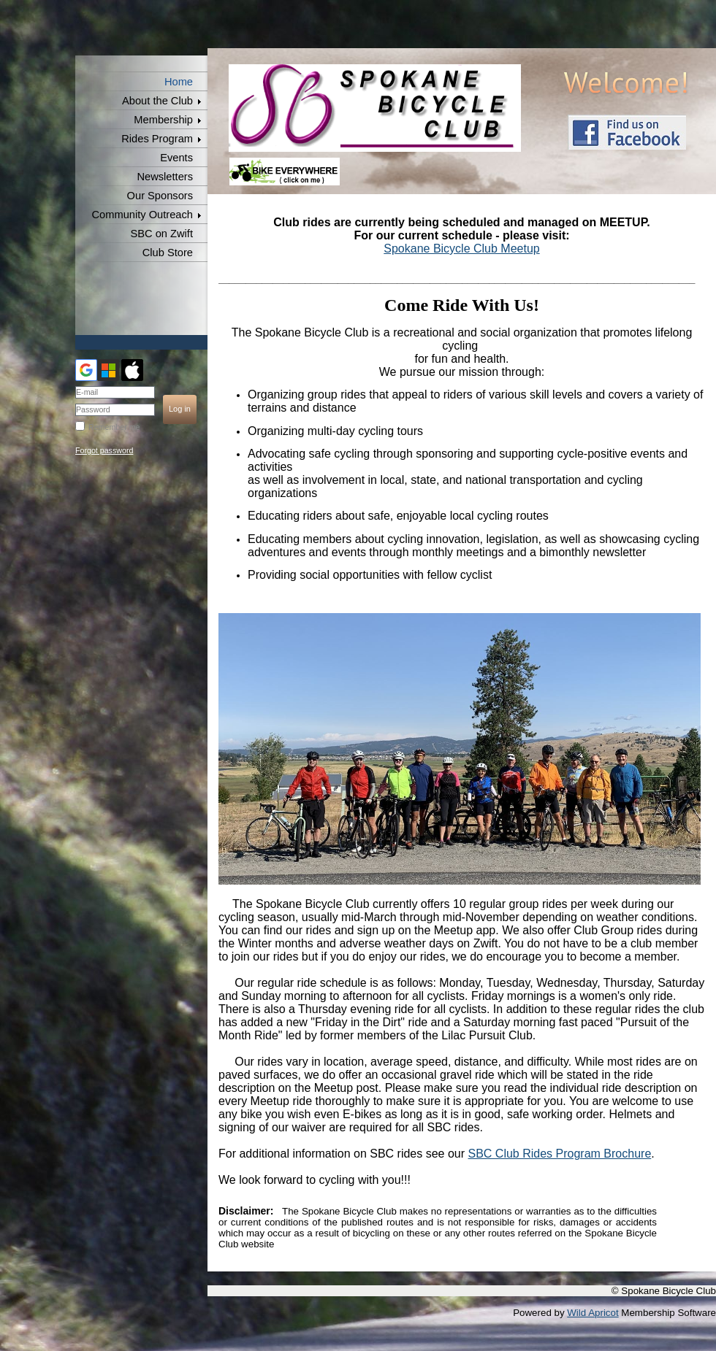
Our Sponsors (160, 195)
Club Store (167, 252)
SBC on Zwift (161, 233)
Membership (163, 120)
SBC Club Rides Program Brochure (560, 1153)
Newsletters (165, 176)
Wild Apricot (592, 1312)
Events (176, 157)
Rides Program (157, 139)
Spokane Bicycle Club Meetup (461, 248)
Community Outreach (142, 214)
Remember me (114, 427)
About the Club (157, 101)
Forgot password (104, 450)
